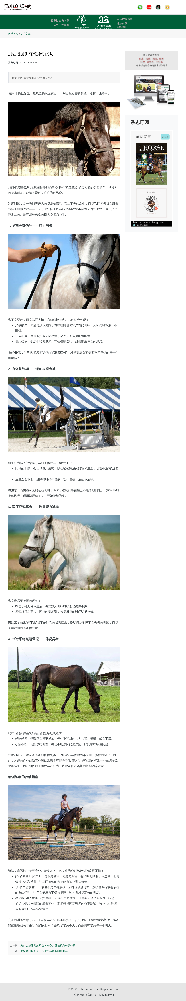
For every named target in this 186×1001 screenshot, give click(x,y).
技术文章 (25, 33)
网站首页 (13, 33)
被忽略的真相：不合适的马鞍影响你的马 (44, 951)
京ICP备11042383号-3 (100, 994)
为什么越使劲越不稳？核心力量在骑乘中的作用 (48, 945)
